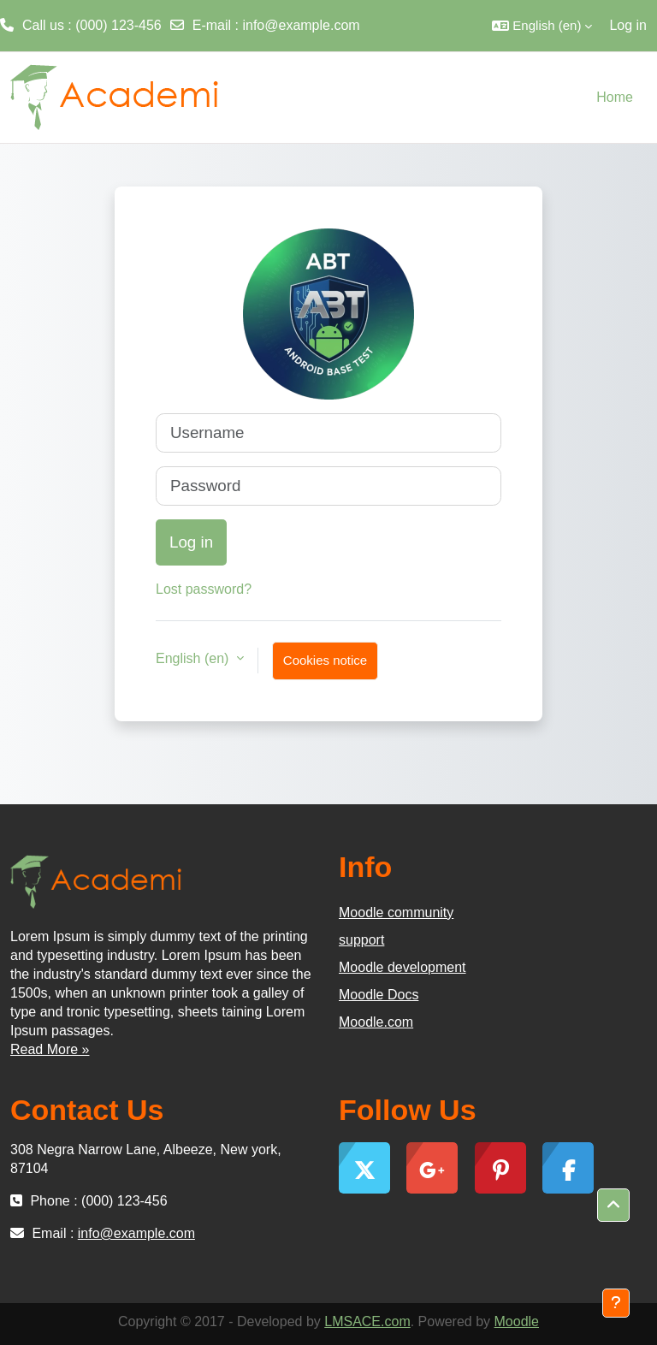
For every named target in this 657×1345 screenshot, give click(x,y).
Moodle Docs (378, 994)
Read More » (50, 1049)
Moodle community (396, 912)
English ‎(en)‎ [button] (194, 658)
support (361, 940)
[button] (542, 25)
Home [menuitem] (614, 97)
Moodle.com (376, 1022)
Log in (628, 25)
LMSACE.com (367, 1321)
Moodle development (402, 967)
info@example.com (300, 25)
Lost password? (204, 589)
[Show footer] (616, 1303)
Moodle (516, 1321)
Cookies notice (325, 660)
